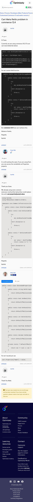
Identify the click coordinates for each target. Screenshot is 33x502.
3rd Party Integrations (16, 498)
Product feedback (23, 432)
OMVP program (22, 421)
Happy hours (21, 423)
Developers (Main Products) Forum (21, 13)
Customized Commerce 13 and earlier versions (14, 15)
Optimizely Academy (8, 458)
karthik (12, 28)
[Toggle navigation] (30, 3)
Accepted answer (7, 281)
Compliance (16, 496)
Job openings (6, 429)
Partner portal (6, 447)
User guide (5, 452)
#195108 (3, 169)
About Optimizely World (16, 489)
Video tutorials (6, 454)
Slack (19, 430)
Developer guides (7, 449)
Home (2, 13)
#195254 (3, 384)
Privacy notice (16, 491)
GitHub (4, 456)
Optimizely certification (5, 426)
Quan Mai (13, 150)
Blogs (19, 428)
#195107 (3, 145)
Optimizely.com (6, 424)
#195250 (3, 364)
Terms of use (16, 492)
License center (6, 432)
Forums (7, 13)
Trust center (16, 494)
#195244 (3, 268)
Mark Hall (12, 273)
